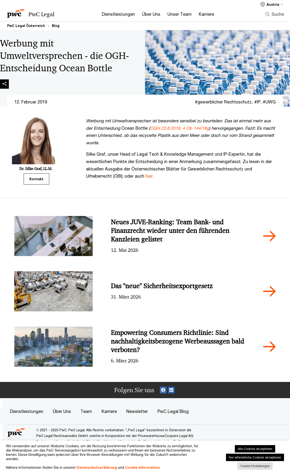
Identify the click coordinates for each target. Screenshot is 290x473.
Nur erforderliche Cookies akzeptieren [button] (255, 457)
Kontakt (36, 179)
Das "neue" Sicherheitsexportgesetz (162, 286)
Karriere (206, 14)
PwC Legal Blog (173, 411)
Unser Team (179, 14)
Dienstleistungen (118, 14)
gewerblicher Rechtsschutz (225, 101)
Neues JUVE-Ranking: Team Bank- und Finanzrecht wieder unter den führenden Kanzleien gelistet (170, 230)
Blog (55, 26)
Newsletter (137, 411)
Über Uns (151, 14)
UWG (270, 101)
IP (258, 101)
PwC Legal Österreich (26, 26)
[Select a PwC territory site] (272, 4)
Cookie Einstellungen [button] (255, 466)
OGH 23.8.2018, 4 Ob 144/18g (179, 128)
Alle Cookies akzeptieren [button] (255, 449)
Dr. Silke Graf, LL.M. (35, 168)
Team (86, 411)
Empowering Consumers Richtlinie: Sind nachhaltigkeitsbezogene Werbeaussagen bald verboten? (177, 341)
